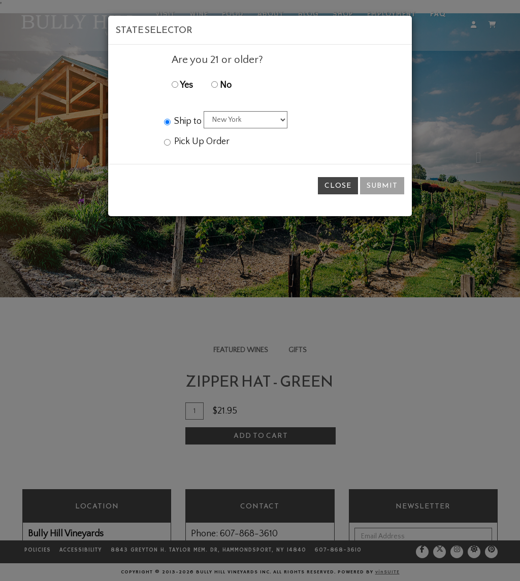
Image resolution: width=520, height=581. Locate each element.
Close (337, 185)
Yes (182, 85)
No (221, 85)
